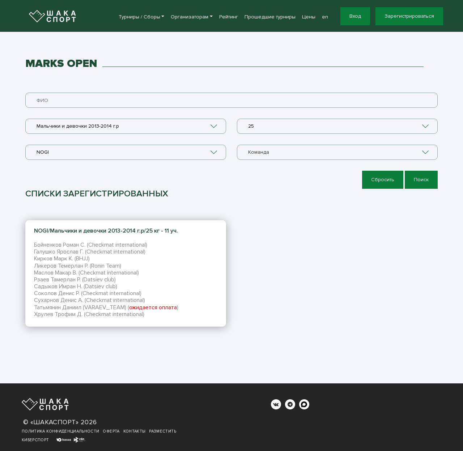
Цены (308, 17)
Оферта (111, 431)
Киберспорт (35, 440)
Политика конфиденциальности (60, 431)
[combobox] (125, 126)
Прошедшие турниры (270, 17)
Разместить (162, 431)
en (325, 17)
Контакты (134, 431)
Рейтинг (228, 17)
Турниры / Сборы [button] (139, 17)
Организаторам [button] (189, 17)
